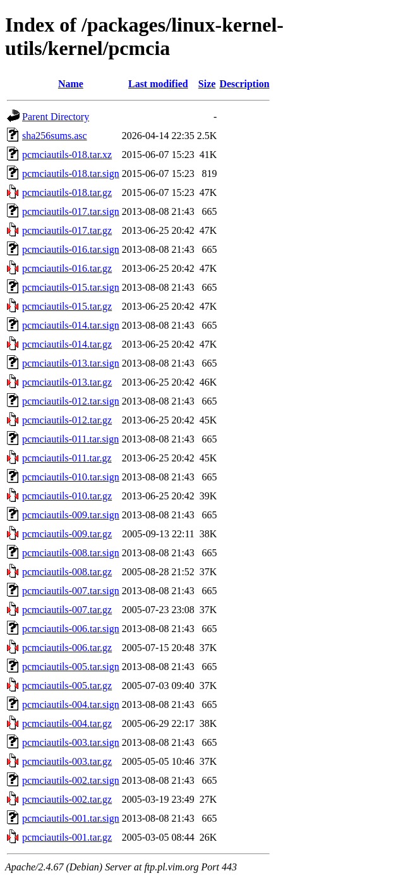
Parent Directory (55, 116)
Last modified (158, 83)
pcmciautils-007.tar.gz (67, 609)
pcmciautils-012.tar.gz (67, 420)
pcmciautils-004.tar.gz (67, 723)
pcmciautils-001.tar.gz (67, 837)
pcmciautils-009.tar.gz (67, 533)
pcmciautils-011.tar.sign (70, 439)
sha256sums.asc (54, 135)
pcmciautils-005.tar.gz (67, 685)
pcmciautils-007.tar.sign (70, 590)
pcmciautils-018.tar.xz (67, 154)
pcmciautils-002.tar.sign (70, 780)
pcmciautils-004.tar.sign (70, 704)
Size (207, 83)
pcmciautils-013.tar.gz (67, 382)
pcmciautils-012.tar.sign (70, 401)
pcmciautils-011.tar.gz (67, 458)
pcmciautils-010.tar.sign (70, 477)
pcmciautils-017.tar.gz (67, 230)
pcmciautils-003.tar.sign (70, 742)
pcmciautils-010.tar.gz (67, 496)
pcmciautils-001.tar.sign (70, 818)
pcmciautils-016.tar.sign (70, 249)
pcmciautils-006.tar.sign (70, 628)
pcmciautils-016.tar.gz (67, 268)
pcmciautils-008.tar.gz (67, 571)
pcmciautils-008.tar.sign (70, 552)
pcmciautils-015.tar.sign (70, 287)
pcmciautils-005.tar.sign (70, 666)
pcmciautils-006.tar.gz (67, 647)
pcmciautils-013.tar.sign (70, 363)
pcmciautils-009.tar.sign (70, 514)
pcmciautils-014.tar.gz (67, 344)
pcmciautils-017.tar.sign (70, 211)
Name (70, 83)
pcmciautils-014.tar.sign (70, 325)
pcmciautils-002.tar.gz (67, 799)
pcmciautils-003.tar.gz (67, 761)
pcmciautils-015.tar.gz (67, 306)
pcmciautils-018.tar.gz (67, 192)
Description (244, 83)
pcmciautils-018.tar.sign (70, 173)
